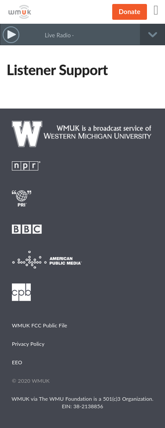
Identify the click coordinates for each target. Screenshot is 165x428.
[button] (11, 35)
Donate (129, 11)
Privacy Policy (28, 344)
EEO (17, 362)
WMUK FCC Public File (39, 325)
